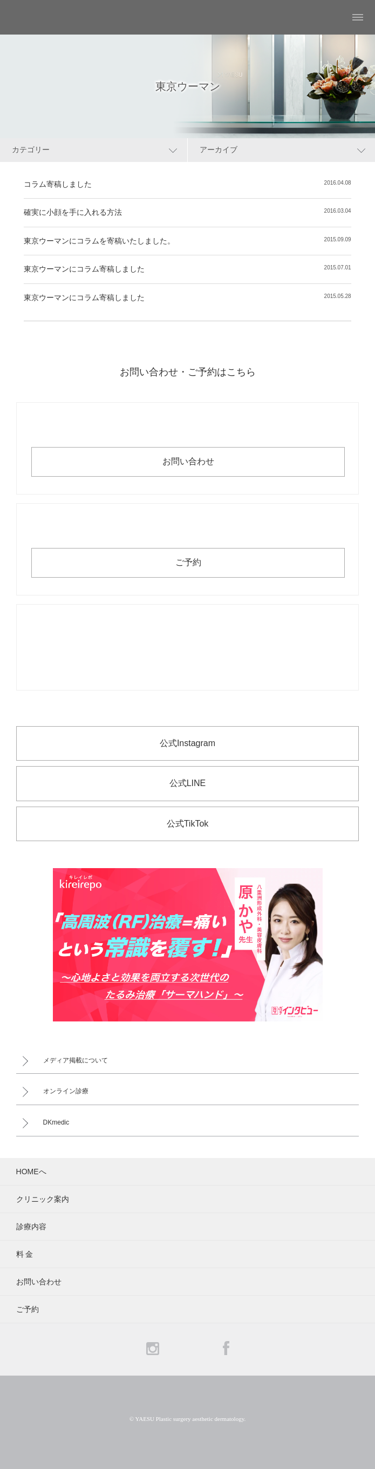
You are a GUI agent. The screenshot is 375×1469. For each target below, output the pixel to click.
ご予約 (188, 562)
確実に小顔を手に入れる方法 (73, 212)
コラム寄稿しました (58, 184)
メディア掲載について (75, 1060)
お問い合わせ (188, 461)
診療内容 (31, 1226)
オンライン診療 (65, 1091)
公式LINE (187, 783)
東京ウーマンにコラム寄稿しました (84, 269)
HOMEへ (31, 1171)
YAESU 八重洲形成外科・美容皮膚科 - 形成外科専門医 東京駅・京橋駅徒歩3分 (36, 17)
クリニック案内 (42, 1199)
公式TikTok (188, 823)
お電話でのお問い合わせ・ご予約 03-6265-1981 (188, 647)
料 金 (24, 1254)
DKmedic (56, 1122)
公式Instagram (187, 743)
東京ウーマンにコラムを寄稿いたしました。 (99, 240)
